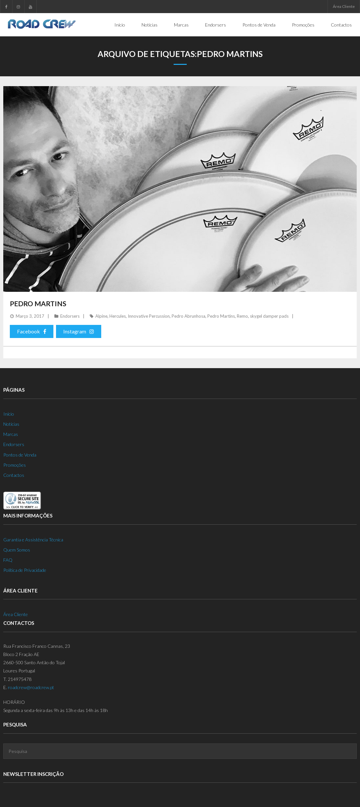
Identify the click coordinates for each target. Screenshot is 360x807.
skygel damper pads (269, 315)
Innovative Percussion (149, 315)
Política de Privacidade (24, 569)
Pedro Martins (38, 303)
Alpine (101, 315)
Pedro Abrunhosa (188, 315)
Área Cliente (344, 6)
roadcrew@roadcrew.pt (31, 687)
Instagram (78, 331)
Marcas (10, 434)
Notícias (11, 423)
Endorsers (70, 315)
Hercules (117, 315)
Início (8, 413)
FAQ (7, 559)
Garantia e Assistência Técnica (33, 539)
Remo (242, 315)
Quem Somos (16, 549)
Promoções (14, 464)
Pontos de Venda (19, 454)
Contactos (13, 475)
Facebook (31, 331)
